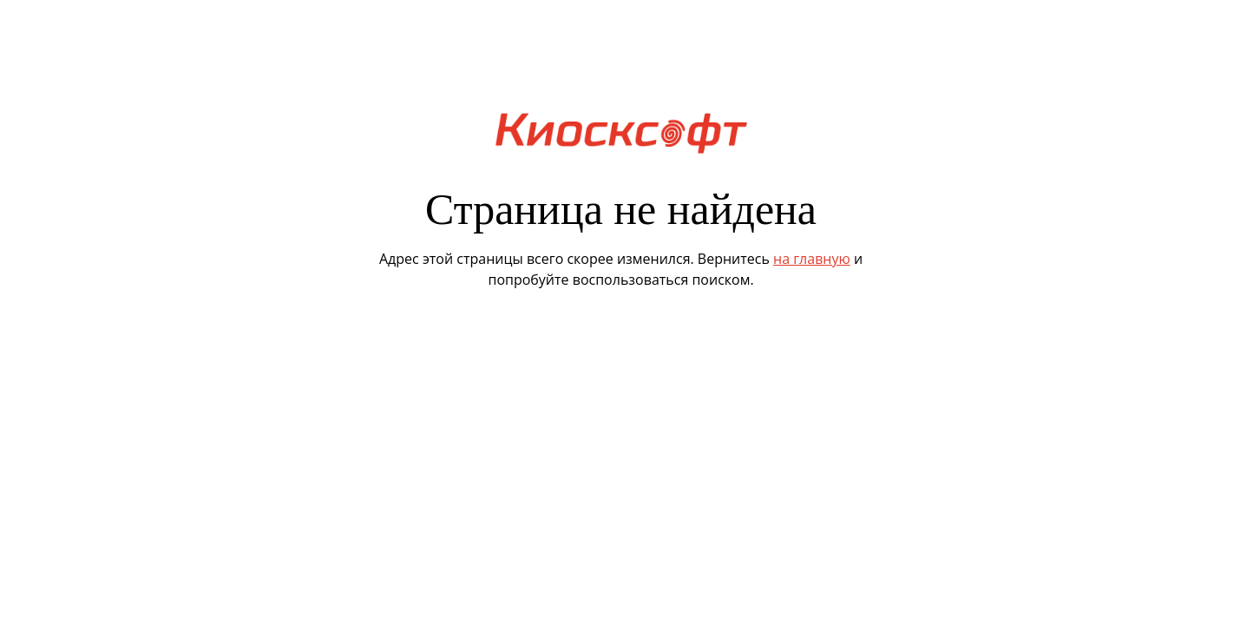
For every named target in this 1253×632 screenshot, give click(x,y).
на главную (811, 258)
